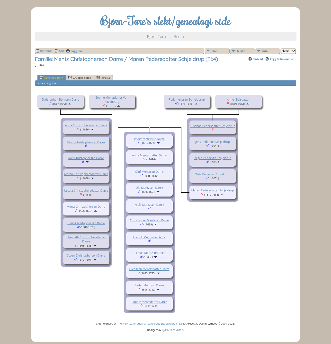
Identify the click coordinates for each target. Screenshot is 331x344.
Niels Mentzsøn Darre (149, 205)
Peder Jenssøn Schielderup (187, 99)
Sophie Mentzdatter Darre (149, 302)
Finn (215, 51)
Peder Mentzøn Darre (149, 285)
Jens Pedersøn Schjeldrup (212, 142)
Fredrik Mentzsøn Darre (149, 237)
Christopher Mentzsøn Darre (149, 220)
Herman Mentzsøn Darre (149, 253)
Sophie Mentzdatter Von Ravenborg (111, 99)
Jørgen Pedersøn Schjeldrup (213, 158)
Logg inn (76, 51)
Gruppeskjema (79, 77)
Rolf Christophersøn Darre (86, 158)
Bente (179, 36)
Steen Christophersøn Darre (86, 255)
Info (265, 51)
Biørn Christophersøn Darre (86, 142)
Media (241, 51)
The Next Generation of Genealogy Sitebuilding (146, 323)
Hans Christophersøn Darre (86, 223)
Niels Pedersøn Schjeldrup (212, 174)
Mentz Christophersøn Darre (86, 207)
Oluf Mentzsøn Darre (149, 172)
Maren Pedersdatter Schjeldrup (212, 190)
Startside (46, 51)
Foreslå (103, 77)
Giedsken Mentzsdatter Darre (149, 269)
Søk (61, 51)
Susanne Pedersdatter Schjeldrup (212, 126)
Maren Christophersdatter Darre (86, 174)
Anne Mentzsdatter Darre (149, 155)
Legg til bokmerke (282, 59)
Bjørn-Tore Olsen (172, 330)
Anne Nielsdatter (238, 99)
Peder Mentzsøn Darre (149, 139)
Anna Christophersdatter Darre (86, 125)
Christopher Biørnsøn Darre (60, 99)
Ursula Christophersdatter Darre (86, 191)
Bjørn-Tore (156, 36)
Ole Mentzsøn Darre (149, 188)
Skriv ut (258, 59)
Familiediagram (51, 77)
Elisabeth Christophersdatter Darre (86, 239)
